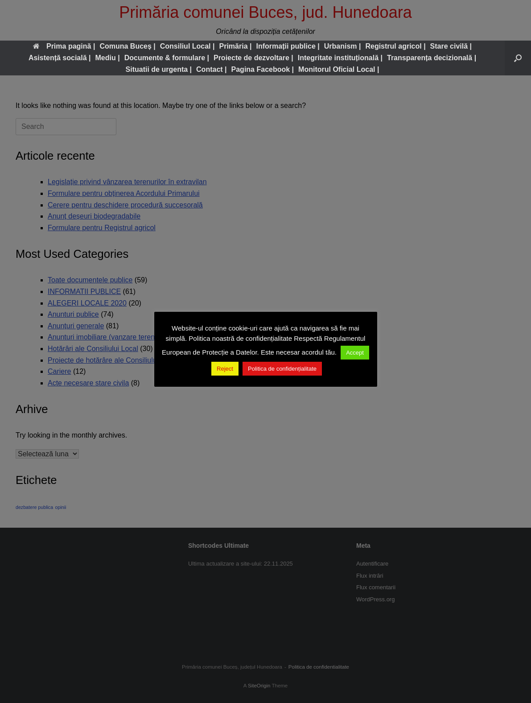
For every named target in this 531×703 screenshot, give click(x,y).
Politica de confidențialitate (282, 368)
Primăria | (235, 46)
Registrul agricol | (395, 46)
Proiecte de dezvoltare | (253, 58)
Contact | (211, 69)
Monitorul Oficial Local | (338, 69)
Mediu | (107, 58)
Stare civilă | (451, 46)
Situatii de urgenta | (159, 69)
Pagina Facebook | (262, 69)
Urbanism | (342, 46)
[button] (518, 58)
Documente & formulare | (166, 58)
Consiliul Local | (187, 46)
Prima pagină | (64, 46)
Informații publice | (287, 46)
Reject (225, 368)
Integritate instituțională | (340, 58)
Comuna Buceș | (127, 46)
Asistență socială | (60, 58)
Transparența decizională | (431, 58)
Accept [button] (355, 352)
